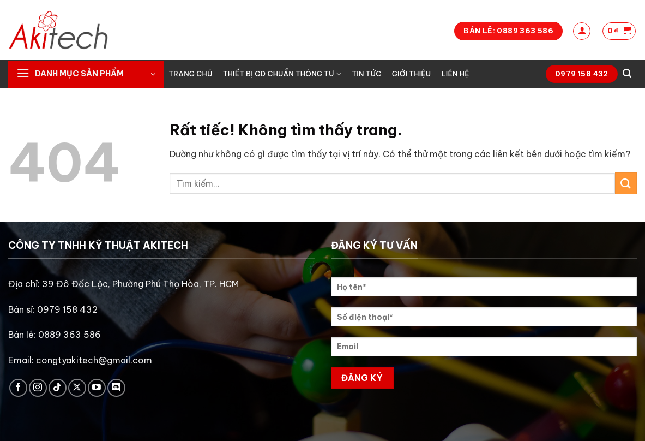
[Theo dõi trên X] (77, 388)
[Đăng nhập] (581, 31)
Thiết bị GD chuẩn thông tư (282, 74)
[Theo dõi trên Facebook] (18, 388)
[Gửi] (626, 183)
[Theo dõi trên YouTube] (97, 388)
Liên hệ (455, 73)
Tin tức (367, 73)
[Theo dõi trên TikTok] (58, 388)
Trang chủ (191, 73)
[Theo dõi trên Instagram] (38, 388)
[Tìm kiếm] (627, 73)
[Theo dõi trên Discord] (116, 388)
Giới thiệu (411, 73)
